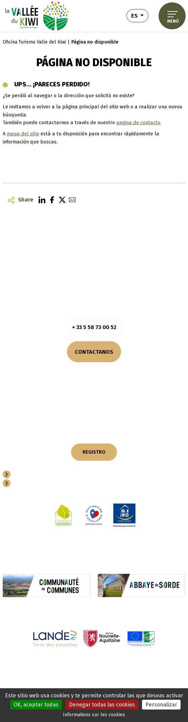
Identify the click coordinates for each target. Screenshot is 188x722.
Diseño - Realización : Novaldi (154, 684)
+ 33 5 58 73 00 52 (94, 327)
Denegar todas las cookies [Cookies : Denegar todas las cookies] (102, 704)
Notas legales (21, 666)
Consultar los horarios (94, 371)
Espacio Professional (42, 484)
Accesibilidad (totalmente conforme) (108, 673)
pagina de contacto (138, 122)
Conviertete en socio (41, 475)
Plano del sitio (165, 666)
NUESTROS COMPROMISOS (94, 401)
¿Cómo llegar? (94, 379)
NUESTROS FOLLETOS (94, 390)
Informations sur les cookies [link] (94, 715)
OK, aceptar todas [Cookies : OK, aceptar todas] (36, 704)
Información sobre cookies (68, 666)
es (139, 15)
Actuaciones (53, 673)
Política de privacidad (123, 666)
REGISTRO (94, 452)
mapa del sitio (23, 134)
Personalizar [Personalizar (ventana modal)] (161, 704)
